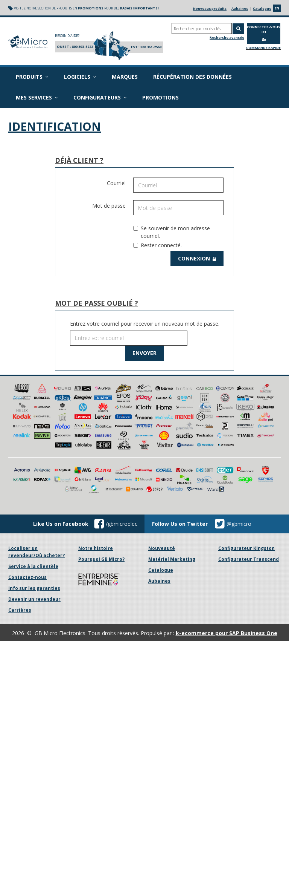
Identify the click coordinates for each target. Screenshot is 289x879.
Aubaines (239, 8)
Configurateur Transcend (248, 482)
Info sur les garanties (34, 511)
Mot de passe (109, 205)
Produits (31, 76)
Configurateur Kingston (246, 472)
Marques (122, 76)
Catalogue (262, 8)
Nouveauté (161, 472)
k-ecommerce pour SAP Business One (226, 556)
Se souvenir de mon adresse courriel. (171, 232)
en (277, 8)
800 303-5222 (82, 46)
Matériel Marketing (171, 482)
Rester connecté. (157, 245)
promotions (88, 8)
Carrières (19, 533)
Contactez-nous (27, 501)
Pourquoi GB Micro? (101, 482)
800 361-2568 (150, 46)
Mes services (36, 97)
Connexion (197, 258)
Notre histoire (95, 472)
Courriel (116, 183)
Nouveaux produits (210, 8)
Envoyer (144, 353)
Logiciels (77, 76)
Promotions (158, 97)
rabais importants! (136, 8)
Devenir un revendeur (34, 522)
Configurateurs (98, 97)
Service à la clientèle (33, 490)
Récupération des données (190, 76)
